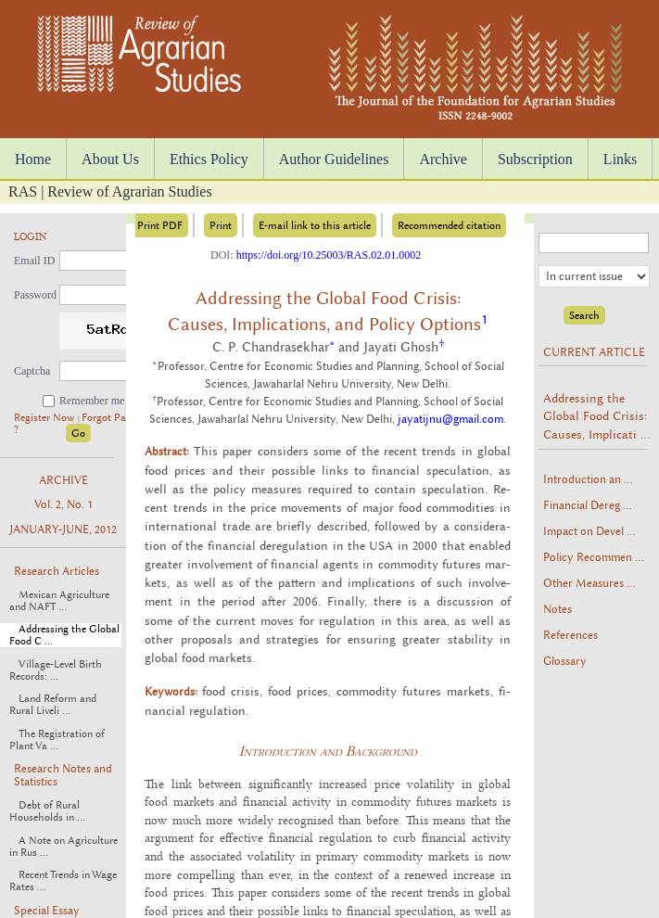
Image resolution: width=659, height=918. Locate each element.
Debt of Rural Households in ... (47, 811)
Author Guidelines (334, 159)
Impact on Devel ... (589, 531)
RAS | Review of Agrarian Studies (110, 191)
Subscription (535, 159)
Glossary (565, 661)
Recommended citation (449, 225)
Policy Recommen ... (593, 557)
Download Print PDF (135, 225)
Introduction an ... (588, 479)
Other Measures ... (589, 583)
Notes (557, 609)
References (570, 635)
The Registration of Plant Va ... (57, 740)
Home (33, 159)
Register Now (46, 418)
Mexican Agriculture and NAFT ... (59, 601)
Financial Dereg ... (587, 505)
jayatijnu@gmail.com (450, 419)
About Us (110, 159)
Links (620, 159)
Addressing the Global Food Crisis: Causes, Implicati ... (596, 415)
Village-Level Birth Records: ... (55, 670)
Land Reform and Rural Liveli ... (52, 705)
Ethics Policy (209, 159)
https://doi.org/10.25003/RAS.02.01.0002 (328, 255)
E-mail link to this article (315, 225)
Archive (443, 159)
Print (220, 225)
